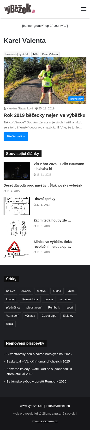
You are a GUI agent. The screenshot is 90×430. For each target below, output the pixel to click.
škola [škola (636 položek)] (9, 324)
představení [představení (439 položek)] (34, 307)
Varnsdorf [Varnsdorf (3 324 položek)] (12, 315)
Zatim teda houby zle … (52, 220)
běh (35, 54)
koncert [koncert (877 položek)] (11, 299)
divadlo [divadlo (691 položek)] (25, 291)
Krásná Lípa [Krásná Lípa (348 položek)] (30, 299)
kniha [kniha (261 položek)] (71, 291)
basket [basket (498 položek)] (10, 291)
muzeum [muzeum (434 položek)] (65, 299)
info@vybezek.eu (58, 406)
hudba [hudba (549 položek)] (57, 291)
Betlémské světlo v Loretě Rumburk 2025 (36, 381)
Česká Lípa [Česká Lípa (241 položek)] (49, 315)
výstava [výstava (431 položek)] (30, 315)
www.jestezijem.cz (45, 421)
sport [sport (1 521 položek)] (69, 307)
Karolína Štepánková (18, 108)
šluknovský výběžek (17, 54)
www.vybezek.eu (31, 406)
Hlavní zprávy (44, 199)
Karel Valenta (50, 54)
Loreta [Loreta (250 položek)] (49, 299)
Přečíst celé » (16, 136)
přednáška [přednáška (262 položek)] (13, 307)
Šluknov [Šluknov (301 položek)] (68, 315)
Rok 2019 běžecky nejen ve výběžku (44, 115)
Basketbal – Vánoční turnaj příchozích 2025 (38, 361)
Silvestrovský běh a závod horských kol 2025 (39, 354)
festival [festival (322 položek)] (41, 291)
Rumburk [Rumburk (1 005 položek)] (54, 307)
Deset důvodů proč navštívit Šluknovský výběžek (43, 185)
